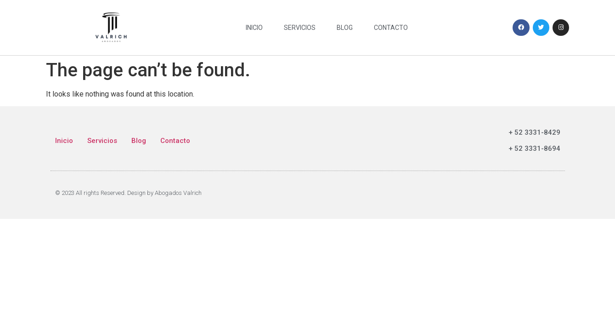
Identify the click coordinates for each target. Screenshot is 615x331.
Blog (345, 27)
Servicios (300, 27)
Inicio (254, 27)
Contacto (391, 27)
